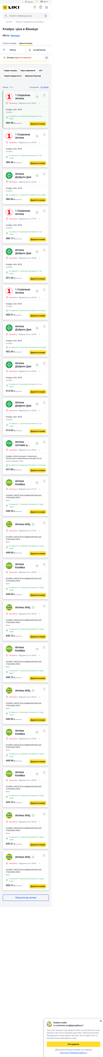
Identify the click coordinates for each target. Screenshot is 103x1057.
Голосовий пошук (45, 16)
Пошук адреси (4, 57)
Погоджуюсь (73, 1044)
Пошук (6, 16)
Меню (5, 7)
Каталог (9, 22)
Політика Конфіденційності (73, 1052)
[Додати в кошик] (38, 124)
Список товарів (40, 7)
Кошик (46, 7)
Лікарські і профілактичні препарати (30, 22)
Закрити (100, 1021)
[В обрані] (44, 95)
